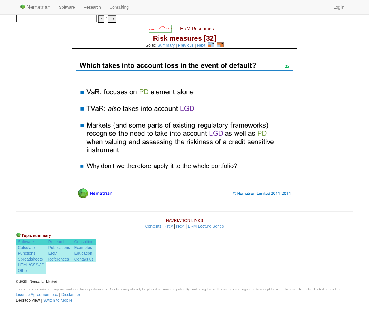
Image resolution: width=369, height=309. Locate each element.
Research (92, 7)
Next (201, 45)
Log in (339, 7)
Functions (26, 253)
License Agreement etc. (37, 294)
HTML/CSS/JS (31, 265)
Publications (59, 247)
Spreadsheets (30, 259)
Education (83, 253)
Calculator (27, 247)
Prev (169, 226)
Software (67, 7)
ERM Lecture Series (206, 226)
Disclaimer (70, 294)
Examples (83, 247)
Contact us (83, 259)
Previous (186, 45)
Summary (166, 45)
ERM (52, 253)
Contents (153, 226)
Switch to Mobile (58, 300)
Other (23, 270)
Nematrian (35, 7)
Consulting (119, 7)
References (58, 259)
